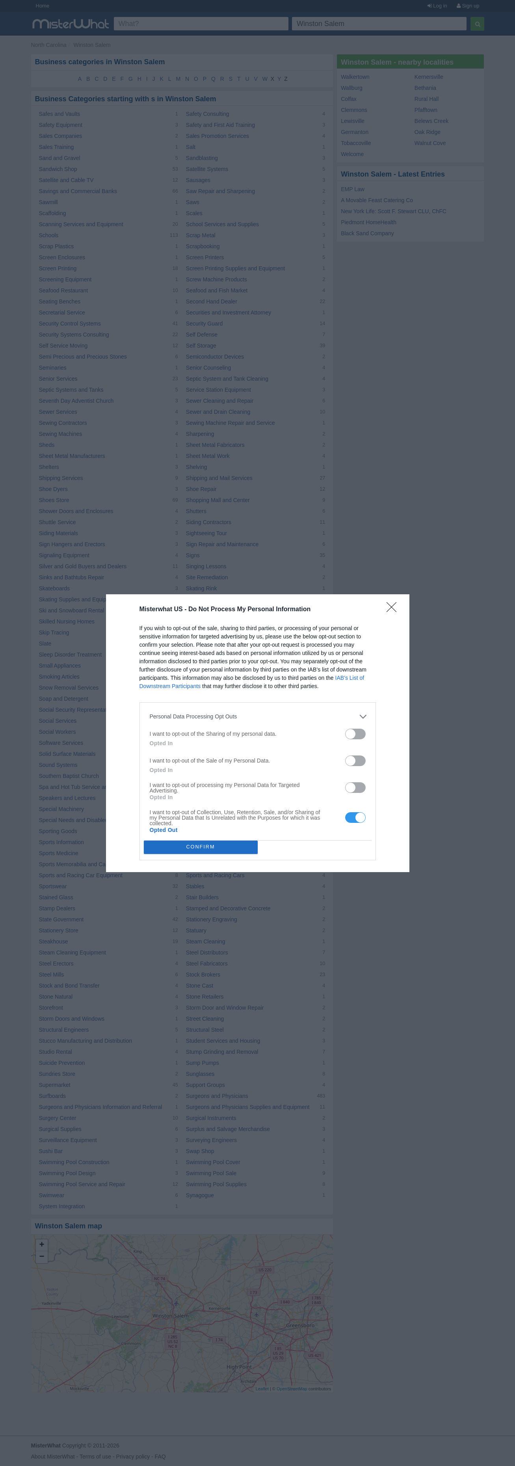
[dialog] (257, 733)
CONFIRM (201, 847)
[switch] (355, 734)
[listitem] (258, 717)
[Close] (394, 609)
